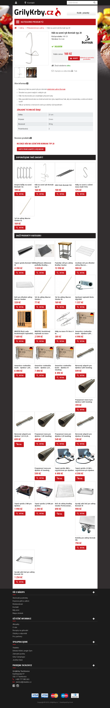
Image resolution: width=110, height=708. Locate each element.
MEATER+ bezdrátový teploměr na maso (42, 332)
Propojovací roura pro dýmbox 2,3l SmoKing (63, 435)
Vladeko (16, 648)
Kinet (71, 702)
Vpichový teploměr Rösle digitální (84, 298)
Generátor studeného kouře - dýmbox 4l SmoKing (63, 367)
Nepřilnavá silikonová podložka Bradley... (43, 264)
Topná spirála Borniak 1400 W (24, 264)
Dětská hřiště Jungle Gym (22, 651)
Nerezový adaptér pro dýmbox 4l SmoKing (83, 435)
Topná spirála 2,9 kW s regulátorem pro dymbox (84, 469)
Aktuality (16, 624)
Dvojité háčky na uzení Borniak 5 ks (22, 186)
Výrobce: (55, 39)
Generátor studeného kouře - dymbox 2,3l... (43, 366)
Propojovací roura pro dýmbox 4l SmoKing (43, 469)
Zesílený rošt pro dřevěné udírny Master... (84, 264)
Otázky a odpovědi (20, 633)
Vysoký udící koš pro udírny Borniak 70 (85, 504)
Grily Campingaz (19, 657)
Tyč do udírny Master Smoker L (43, 298)
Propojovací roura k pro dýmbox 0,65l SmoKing (84, 401)
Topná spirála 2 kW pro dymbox (23, 504)
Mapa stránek (18, 613)
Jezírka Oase (18, 660)
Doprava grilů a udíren (21, 601)
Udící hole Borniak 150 (63, 185)
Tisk (75, 71)
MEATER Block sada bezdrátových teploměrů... (24, 332)
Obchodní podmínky (20, 598)
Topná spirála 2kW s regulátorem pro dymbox (64, 469)
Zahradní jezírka (19, 654)
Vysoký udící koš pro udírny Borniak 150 (24, 573)
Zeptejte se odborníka (62, 71)
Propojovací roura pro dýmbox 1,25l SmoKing (43, 435)
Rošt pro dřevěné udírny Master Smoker (23, 298)
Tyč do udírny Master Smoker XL (22, 219)
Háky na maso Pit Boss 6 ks (64, 332)
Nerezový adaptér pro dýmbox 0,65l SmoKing (83, 366)
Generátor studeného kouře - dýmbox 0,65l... (83, 332)
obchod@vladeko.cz (23, 682)
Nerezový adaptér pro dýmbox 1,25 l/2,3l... (22, 435)
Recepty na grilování (20, 630)
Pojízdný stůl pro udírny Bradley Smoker (64, 264)
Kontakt (31, 3)
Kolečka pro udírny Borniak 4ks (85, 539)
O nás (15, 627)
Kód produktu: (57, 36)
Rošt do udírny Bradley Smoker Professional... (63, 504)
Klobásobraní (18, 604)
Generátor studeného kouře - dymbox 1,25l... (22, 366)
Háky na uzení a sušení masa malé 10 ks (84, 186)
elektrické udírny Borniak (56, 89)
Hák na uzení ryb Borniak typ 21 (44, 186)
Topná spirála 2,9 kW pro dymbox (44, 504)
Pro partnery (17, 636)
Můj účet (16, 610)
